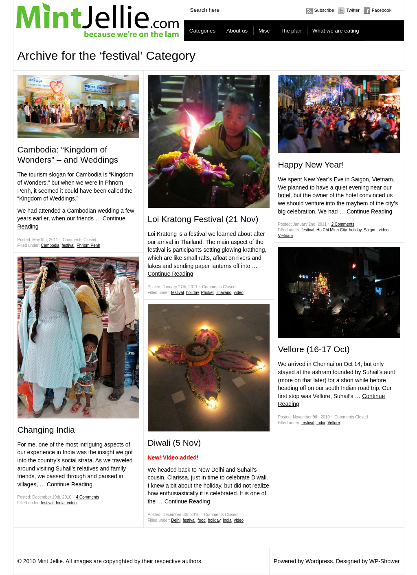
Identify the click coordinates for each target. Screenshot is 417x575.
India (60, 503)
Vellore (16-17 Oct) (314, 349)
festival (67, 245)
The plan (291, 31)
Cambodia (50, 245)
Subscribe (324, 10)
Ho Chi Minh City (331, 230)
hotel (284, 195)
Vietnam (285, 235)
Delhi (175, 520)
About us (237, 31)
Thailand (223, 292)
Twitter (352, 10)
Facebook (381, 10)
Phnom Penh (88, 245)
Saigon (370, 230)
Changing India (46, 429)
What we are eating (335, 31)
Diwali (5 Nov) (174, 442)
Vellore (333, 422)
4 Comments (87, 497)
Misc (264, 31)
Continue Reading (69, 484)
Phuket (207, 292)
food (201, 520)
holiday (192, 292)
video (72, 503)
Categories (202, 31)
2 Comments (342, 224)
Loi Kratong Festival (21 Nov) (203, 219)
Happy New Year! (311, 164)
